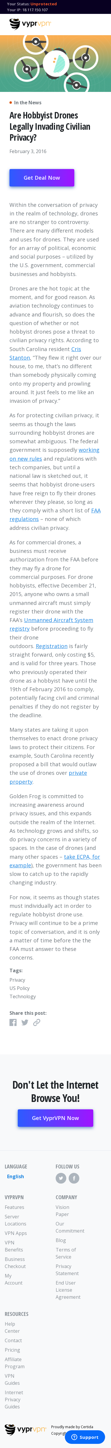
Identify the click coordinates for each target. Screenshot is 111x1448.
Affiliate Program (15, 1363)
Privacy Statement (67, 1270)
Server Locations (15, 1220)
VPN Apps (16, 1233)
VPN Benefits (14, 1246)
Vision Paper (62, 1211)
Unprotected (43, 4)
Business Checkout (15, 1263)
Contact (13, 1340)
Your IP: (14, 9)
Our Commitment (68, 1227)
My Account (13, 1279)
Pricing (12, 1350)
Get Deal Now (42, 177)
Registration (51, 646)
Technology (22, 996)
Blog (61, 1240)
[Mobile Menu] (96, 23)
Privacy (17, 980)
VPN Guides (12, 1379)
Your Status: (18, 4)
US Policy (19, 988)
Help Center (12, 1327)
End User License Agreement (68, 1290)
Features (14, 1207)
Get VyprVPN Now (55, 1117)
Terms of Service (66, 1253)
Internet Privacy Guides (14, 1399)
